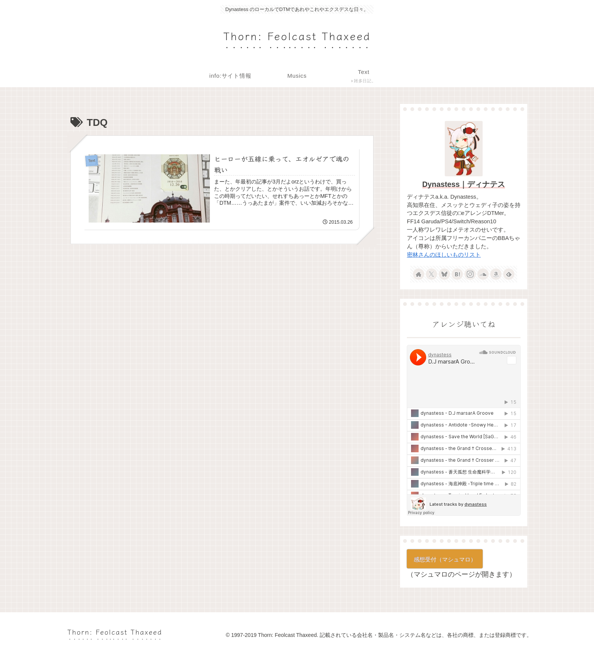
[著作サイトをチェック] (419, 274)
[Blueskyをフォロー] (444, 274)
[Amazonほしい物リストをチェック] (496, 274)
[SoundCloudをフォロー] (483, 274)
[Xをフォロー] (431, 274)
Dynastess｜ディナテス (463, 184)
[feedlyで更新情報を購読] (509, 274)
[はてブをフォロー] (457, 274)
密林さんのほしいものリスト (444, 255)
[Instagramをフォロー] (470, 274)
